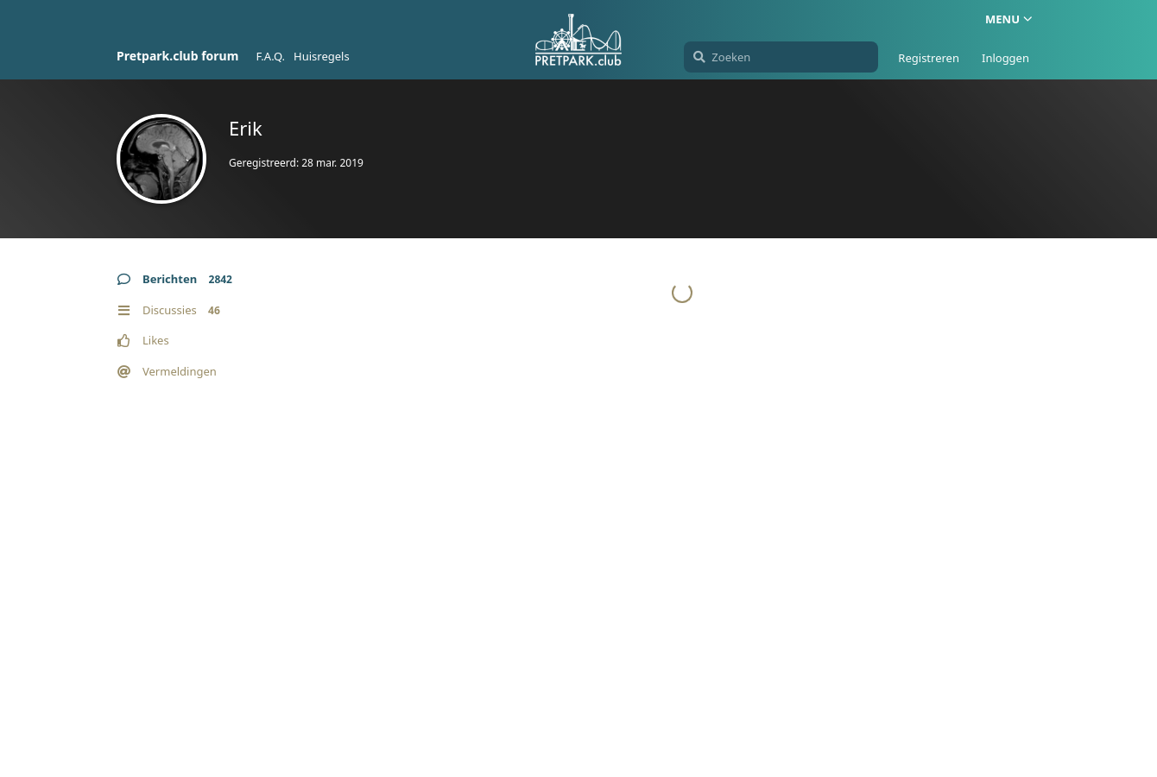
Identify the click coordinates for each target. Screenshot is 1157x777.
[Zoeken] (781, 57)
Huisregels (322, 56)
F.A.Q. (270, 56)
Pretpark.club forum (177, 55)
